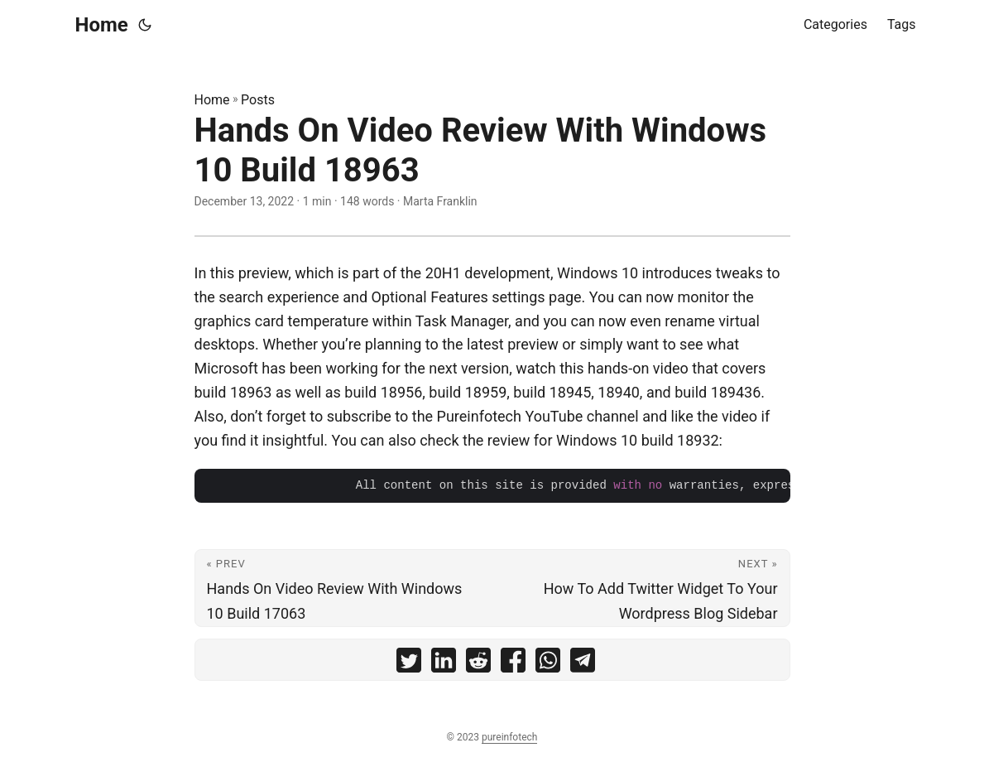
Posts (258, 100)
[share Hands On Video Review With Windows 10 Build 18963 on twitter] (408, 664)
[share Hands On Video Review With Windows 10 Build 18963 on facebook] (513, 664)
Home (101, 24)
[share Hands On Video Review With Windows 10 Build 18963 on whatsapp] (547, 664)
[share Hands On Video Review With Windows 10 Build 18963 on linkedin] (443, 664)
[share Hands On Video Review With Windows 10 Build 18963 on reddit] (478, 664)
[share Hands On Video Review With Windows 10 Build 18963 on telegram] (582, 664)
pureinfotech (509, 737)
